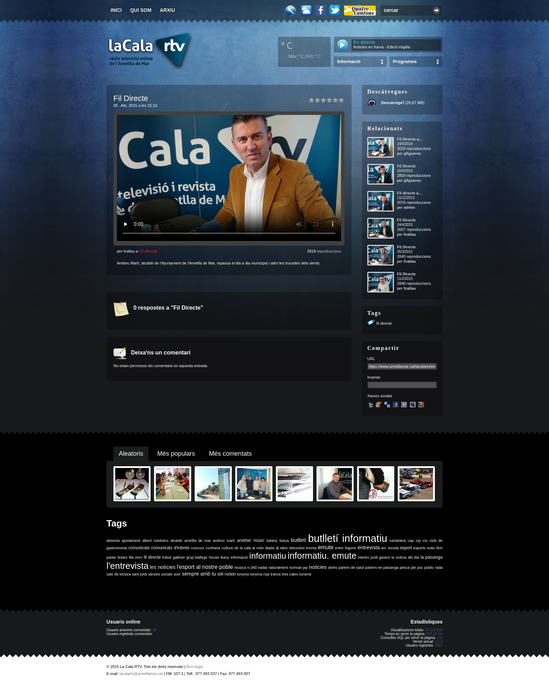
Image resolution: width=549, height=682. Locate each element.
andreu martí (224, 540)
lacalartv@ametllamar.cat (141, 673)
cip (418, 540)
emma (311, 548)
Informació (348, 61)
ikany (225, 557)
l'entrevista (127, 566)
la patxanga (432, 557)
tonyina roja (259, 574)
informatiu (267, 555)
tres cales (290, 574)
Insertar (373, 377)
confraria (213, 548)
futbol (166, 557)
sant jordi (139, 574)
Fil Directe (406, 166)
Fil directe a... (409, 193)
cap (411, 540)
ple (413, 567)
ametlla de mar (197, 540)
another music (250, 540)
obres (332, 567)
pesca (405, 567)
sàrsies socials (160, 574)
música (240, 567)
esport (406, 547)
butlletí (298, 540)
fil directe (384, 323)
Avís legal (194, 666)
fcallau (410, 234)
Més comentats (230, 453)
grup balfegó (196, 557)
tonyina (243, 574)
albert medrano (155, 540)
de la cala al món (249, 548)
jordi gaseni (380, 557)
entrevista (368, 547)
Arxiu (167, 10)
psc (420, 567)
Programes (405, 61)
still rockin (226, 574)
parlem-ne (373, 567)
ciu (425, 540)
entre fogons (345, 548)
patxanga (390, 567)
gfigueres (412, 153)
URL (371, 359)
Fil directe (148, 251)
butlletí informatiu (347, 538)
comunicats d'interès (170, 547)
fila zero (135, 557)
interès (363, 557)
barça (284, 540)
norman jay (298, 567)
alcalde (176, 540)
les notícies (162, 567)
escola (393, 548)
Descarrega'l (392, 103)
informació (239, 557)
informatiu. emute (322, 555)
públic (429, 567)
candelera (397, 540)
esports (419, 548)
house (214, 557)
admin (409, 207)
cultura (227, 548)
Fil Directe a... (409, 139)
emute (325, 547)
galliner (179, 557)
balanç (271, 540)
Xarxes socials (379, 396)
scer (177, 574)
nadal (262, 567)
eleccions (297, 548)
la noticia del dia (405, 557)
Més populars (176, 453)
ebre (283, 548)
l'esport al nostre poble (205, 567)
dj (277, 548)
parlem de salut (351, 567)
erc (384, 548)
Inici (116, 10)
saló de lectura (118, 574)
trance (276, 574)
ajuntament (131, 540)
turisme (305, 574)
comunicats (139, 547)
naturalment (278, 567)
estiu (431, 548)
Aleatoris (131, 453)
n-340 (252, 567)
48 (154, 630)
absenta (113, 540)
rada (439, 567)
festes (122, 557)
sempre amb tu (199, 574)
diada (269, 548)
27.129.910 (434, 630)
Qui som (141, 10)
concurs (197, 548)
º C (286, 45)
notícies (318, 567)
